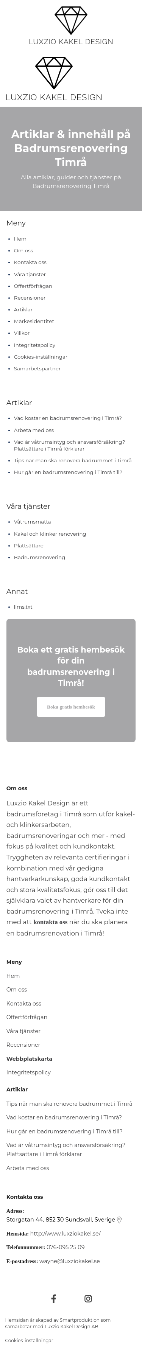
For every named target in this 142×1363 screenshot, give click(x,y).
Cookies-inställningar (40, 357)
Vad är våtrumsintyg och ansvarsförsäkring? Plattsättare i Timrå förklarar (69, 445)
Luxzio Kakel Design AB (71, 1326)
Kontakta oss (30, 262)
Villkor (22, 333)
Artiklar (23, 309)
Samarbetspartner (37, 368)
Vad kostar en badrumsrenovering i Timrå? (68, 418)
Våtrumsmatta (32, 522)
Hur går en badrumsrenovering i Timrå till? (68, 472)
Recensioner (30, 298)
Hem (20, 239)
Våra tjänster (30, 274)
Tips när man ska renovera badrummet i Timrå (73, 460)
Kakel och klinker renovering (50, 534)
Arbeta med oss (34, 430)
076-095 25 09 (66, 1247)
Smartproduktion (80, 1320)
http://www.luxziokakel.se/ (65, 1233)
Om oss (23, 250)
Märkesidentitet (34, 321)
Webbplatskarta (29, 1058)
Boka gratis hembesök (71, 707)
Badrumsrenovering (39, 557)
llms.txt (23, 607)
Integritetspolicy (34, 345)
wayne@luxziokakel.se (69, 1261)
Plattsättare (29, 545)
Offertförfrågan (33, 286)
